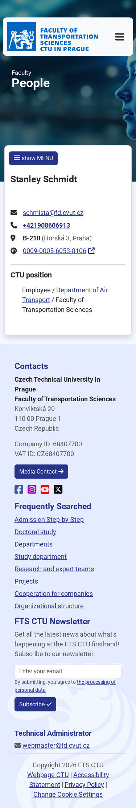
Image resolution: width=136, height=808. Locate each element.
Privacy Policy (84, 784)
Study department (41, 556)
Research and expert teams (54, 569)
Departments (34, 544)
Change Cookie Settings (68, 794)
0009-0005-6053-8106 (54, 251)
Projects (26, 581)
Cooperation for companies (54, 593)
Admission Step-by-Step (49, 519)
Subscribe (32, 704)
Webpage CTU (48, 775)
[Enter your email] (68, 671)
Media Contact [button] (38, 471)
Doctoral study (35, 532)
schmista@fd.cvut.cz (53, 212)
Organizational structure (49, 606)
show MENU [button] (33, 158)
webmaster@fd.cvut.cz (56, 745)
